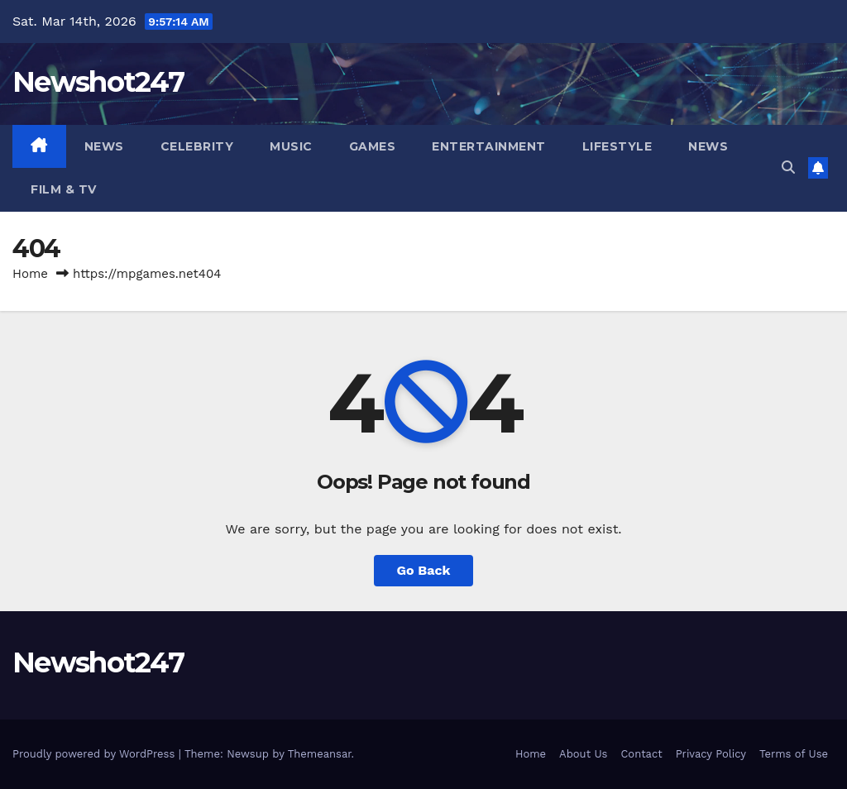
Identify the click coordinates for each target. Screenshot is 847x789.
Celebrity (197, 146)
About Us (583, 754)
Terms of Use (793, 754)
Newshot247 (98, 82)
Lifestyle (617, 146)
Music (291, 146)
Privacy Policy (711, 754)
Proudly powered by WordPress (95, 754)
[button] (788, 167)
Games (372, 146)
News (104, 146)
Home (30, 273)
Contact (641, 754)
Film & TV (64, 189)
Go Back (424, 570)
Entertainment (489, 146)
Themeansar (320, 754)
